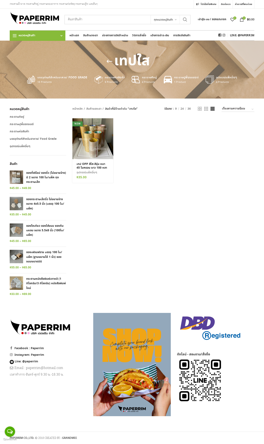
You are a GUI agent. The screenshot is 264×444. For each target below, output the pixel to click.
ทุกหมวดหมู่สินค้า (163, 20)
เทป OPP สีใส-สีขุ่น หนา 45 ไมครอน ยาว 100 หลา (92, 166)
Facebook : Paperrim (29, 348)
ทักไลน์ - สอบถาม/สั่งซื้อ (193, 354)
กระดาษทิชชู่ (17, 117)
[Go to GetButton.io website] (9, 439)
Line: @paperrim (24, 361)
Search (185, 19)
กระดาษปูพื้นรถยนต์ (22, 124)
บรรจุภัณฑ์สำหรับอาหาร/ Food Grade (33, 139)
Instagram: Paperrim (29, 355)
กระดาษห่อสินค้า (19, 131)
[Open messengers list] (10, 431)
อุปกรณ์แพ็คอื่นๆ (87, 172)
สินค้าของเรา (93, 109)
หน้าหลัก (77, 109)
